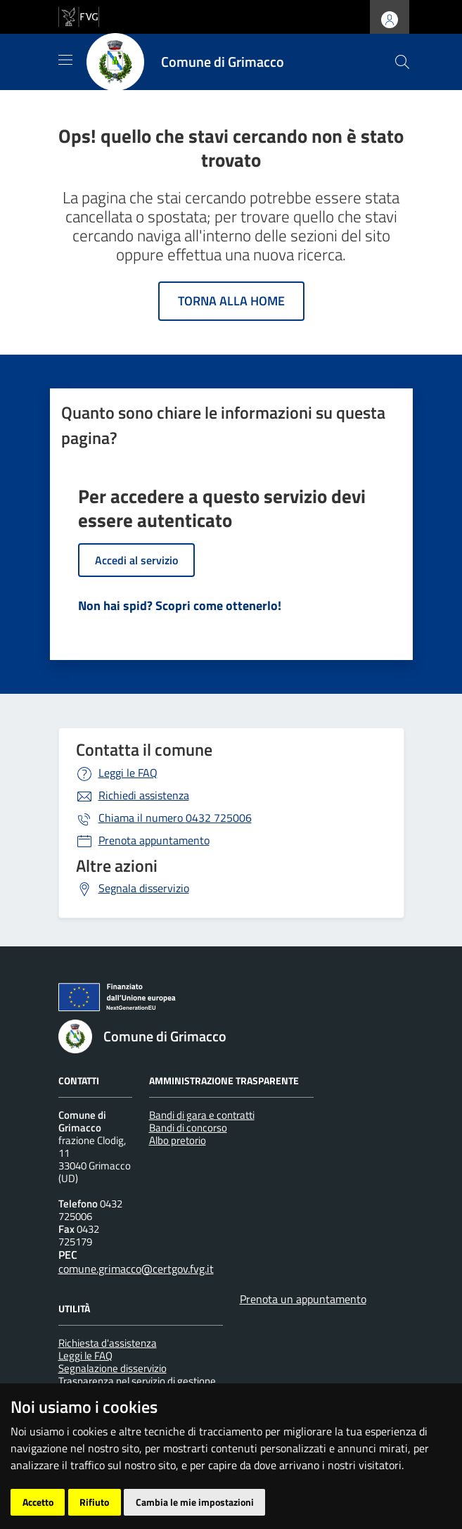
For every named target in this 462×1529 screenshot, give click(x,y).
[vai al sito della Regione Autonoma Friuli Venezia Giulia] (78, 15)
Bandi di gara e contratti (202, 1115)
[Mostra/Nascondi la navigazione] (65, 59)
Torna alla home (231, 300)
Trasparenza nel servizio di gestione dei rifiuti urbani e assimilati (137, 1387)
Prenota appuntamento (154, 840)
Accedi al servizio (136, 560)
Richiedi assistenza (143, 795)
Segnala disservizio (143, 888)
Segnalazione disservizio (112, 1368)
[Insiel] (84, 1507)
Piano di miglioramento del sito (132, 1469)
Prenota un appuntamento (303, 1298)
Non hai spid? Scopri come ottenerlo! (179, 605)
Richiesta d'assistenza (107, 1343)
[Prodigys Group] (144, 1507)
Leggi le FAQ (128, 772)
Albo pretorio (177, 1140)
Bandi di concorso (188, 1127)
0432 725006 (175, 817)
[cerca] (402, 61)
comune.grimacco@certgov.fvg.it (136, 1268)
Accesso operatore (258, 1469)
